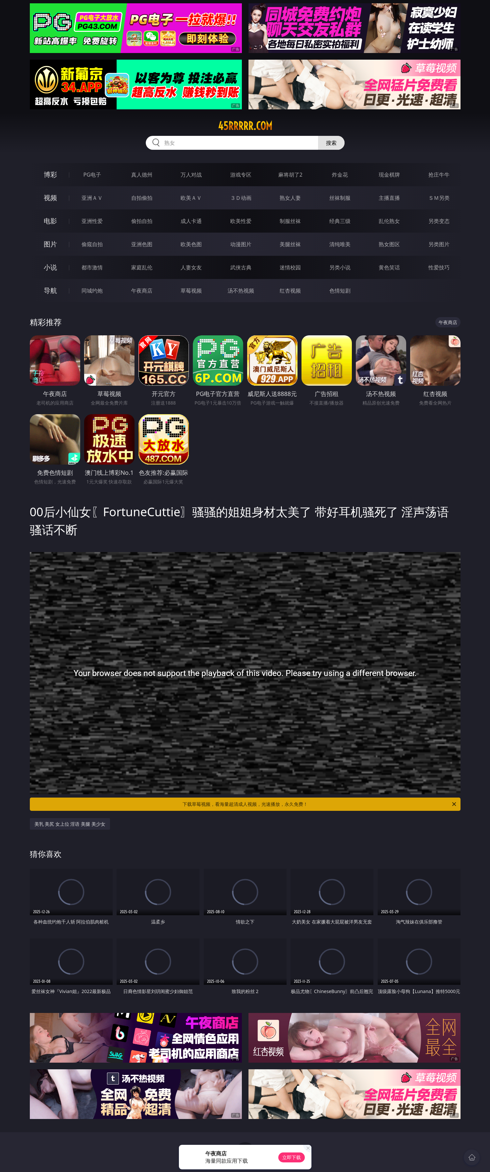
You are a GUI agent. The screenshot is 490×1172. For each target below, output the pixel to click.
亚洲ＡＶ (92, 197)
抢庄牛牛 (439, 174)
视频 (50, 197)
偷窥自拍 (92, 244)
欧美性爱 (240, 221)
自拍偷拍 (141, 197)
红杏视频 (290, 290)
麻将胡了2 (290, 174)
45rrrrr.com (245, 126)
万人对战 (191, 174)
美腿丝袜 (290, 244)
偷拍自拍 (141, 221)
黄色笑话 (389, 267)
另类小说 (340, 267)
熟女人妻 (290, 197)
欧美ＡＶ (191, 197)
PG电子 (92, 174)
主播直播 (389, 197)
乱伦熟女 (389, 221)
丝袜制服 (340, 197)
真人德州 (141, 174)
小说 (50, 267)
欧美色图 (191, 244)
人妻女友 (191, 267)
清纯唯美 (340, 244)
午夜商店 (141, 290)
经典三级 (340, 221)
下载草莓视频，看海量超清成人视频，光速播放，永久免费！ (320, 804)
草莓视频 (191, 290)
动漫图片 (240, 244)
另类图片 (439, 244)
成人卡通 (191, 221)
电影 (50, 220)
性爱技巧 (439, 267)
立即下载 (291, 1157)
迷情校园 (290, 267)
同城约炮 (92, 290)
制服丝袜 (290, 221)
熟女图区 (389, 244)
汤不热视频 (241, 290)
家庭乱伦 (141, 267)
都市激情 (92, 267)
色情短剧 (340, 290)
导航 (50, 290)
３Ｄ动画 (240, 197)
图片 (50, 244)
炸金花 (340, 174)
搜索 (331, 142)
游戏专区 (240, 174)
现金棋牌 (389, 174)
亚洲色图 (141, 244)
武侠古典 (240, 267)
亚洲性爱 (92, 221)
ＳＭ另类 (439, 197)
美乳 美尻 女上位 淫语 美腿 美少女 (69, 824)
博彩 (50, 174)
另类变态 (439, 221)
